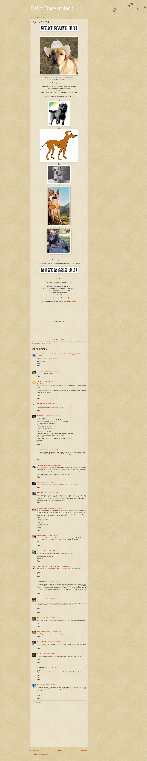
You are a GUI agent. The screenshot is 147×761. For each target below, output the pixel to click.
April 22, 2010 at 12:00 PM (50, 535)
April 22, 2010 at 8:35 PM (54, 617)
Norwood (73, 301)
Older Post (84, 751)
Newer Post (34, 751)
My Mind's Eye (41, 415)
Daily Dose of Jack (51, 8)
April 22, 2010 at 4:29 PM (63, 566)
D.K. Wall (39, 403)
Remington (40, 492)
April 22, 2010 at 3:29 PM (51, 551)
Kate (38, 381)
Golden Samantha (42, 508)
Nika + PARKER (41, 642)
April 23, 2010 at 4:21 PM (48, 684)
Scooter (39, 599)
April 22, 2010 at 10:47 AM (51, 492)
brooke (39, 482)
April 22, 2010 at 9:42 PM (54, 631)
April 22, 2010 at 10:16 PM (51, 667)
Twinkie (65, 301)
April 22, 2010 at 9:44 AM (54, 465)
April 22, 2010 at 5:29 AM (49, 403)
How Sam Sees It (42, 617)
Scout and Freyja (42, 631)
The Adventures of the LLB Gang (46, 566)
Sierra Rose (40, 551)
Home (59, 751)
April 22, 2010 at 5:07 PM (51, 581)
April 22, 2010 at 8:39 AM (51, 449)
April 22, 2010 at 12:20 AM (52, 371)
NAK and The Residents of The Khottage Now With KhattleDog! (55, 354)
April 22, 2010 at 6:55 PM (48, 599)
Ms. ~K (39, 654)
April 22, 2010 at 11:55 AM (55, 508)
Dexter (39, 684)
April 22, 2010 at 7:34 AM (52, 415)
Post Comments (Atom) (44, 754)
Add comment (37, 702)
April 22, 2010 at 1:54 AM (46, 381)
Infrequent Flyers (42, 465)
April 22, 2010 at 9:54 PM (48, 654)
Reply (38, 365)
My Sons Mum (41, 371)
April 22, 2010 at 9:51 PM (53, 642)
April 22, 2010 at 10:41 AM (48, 482)
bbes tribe (40, 535)
